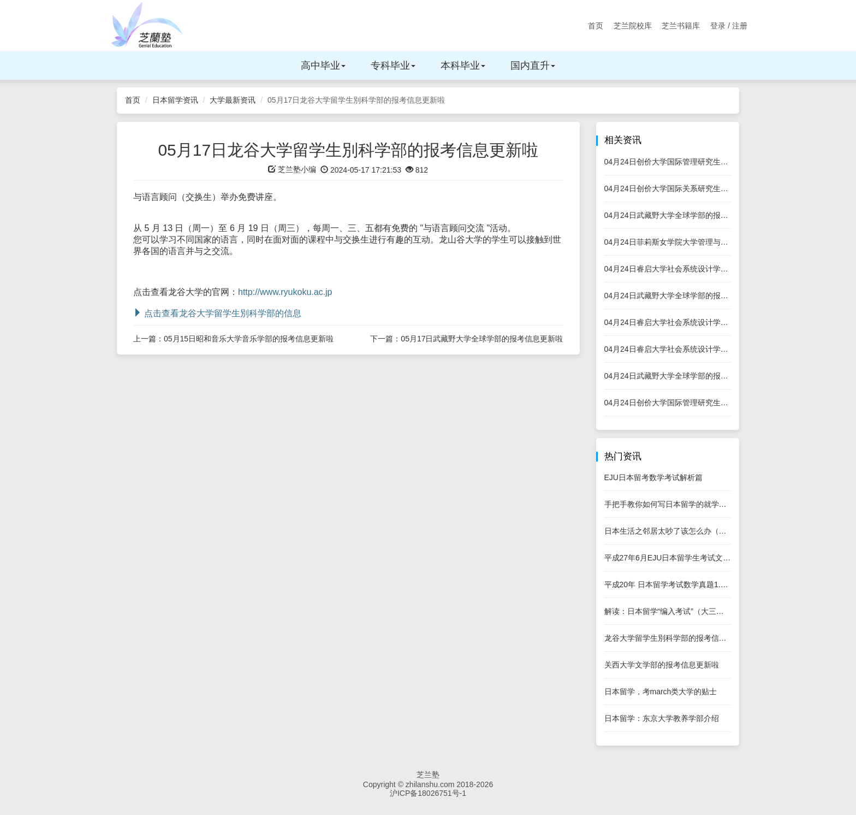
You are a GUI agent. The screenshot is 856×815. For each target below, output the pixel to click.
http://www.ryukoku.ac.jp (285, 292)
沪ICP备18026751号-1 (428, 793)
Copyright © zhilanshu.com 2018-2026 (428, 784)
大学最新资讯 (232, 100)
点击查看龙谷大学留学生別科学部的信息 (217, 313)
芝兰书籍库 (681, 25)
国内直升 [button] (532, 65)
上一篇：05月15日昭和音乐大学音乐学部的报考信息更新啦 (233, 338)
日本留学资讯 (175, 100)
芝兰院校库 (633, 25)
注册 (739, 25)
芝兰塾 (428, 774)
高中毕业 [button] (323, 65)
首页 (595, 25)
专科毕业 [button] (393, 65)
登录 (718, 25)
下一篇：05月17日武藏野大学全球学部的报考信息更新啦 (466, 338)
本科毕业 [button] (463, 65)
